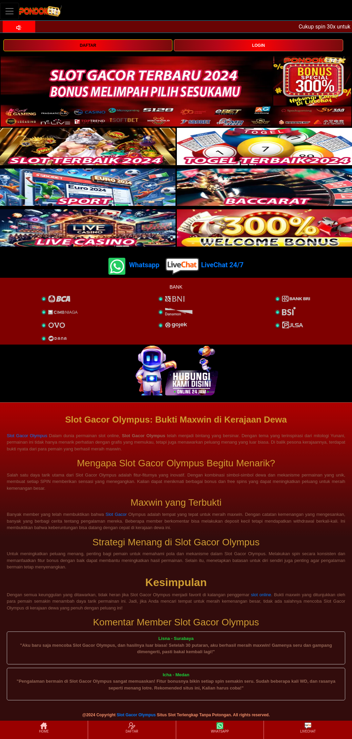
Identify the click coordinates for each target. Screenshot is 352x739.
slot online (261, 594)
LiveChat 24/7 (222, 265)
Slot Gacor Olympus (27, 435)
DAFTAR (88, 45)
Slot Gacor (116, 514)
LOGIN (258, 45)
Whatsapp (144, 265)
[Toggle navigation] (9, 11)
